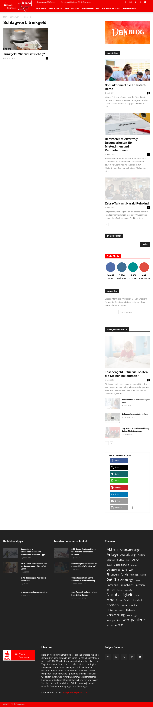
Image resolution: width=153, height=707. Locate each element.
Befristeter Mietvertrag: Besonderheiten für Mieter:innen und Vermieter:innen (121, 144)
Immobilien (129, 8)
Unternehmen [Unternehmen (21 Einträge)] (115, 610)
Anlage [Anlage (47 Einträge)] (112, 554)
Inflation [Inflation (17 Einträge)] (140, 585)
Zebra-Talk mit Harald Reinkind (127, 203)
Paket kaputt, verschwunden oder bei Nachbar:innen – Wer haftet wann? (34, 566)
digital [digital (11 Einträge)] (109, 565)
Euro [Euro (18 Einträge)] (124, 569)
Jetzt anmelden (127, 312)
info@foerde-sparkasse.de (75, 692)
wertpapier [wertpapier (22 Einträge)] (114, 620)
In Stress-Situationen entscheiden (34, 592)
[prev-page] (107, 224)
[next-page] (111, 224)
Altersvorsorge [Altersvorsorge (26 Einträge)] (130, 549)
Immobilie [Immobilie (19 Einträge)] (112, 584)
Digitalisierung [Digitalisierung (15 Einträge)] (121, 564)
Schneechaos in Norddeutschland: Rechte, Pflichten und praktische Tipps (33, 552)
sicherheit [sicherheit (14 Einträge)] (137, 600)
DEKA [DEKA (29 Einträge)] (135, 559)
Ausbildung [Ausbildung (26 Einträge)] (128, 554)
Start (5, 17)
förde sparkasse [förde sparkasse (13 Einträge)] (138, 574)
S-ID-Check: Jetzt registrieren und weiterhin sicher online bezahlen (83, 552)
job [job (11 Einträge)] (108, 590)
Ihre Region (55, 8)
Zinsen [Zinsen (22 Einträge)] (119, 624)
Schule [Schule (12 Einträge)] (127, 600)
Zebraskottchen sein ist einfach (135, 414)
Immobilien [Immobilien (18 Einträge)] (126, 584)
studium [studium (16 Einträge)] (133, 605)
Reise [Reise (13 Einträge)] (137, 595)
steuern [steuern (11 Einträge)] (124, 605)
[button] (119, 460)
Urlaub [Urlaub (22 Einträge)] (130, 610)
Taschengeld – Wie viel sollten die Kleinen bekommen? (126, 374)
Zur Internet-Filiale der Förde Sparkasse (76, 2)
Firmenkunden (90, 8)
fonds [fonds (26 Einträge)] (124, 574)
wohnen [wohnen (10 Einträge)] (110, 625)
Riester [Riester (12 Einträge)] (119, 600)
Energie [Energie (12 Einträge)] (134, 565)
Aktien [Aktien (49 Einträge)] (112, 549)
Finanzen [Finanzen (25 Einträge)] (113, 574)
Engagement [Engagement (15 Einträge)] (113, 569)
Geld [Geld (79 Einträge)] (111, 579)
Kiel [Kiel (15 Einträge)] (113, 589)
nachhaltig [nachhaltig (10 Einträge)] (128, 590)
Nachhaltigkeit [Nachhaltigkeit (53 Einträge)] (119, 594)
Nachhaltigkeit (111, 8)
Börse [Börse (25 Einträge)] (120, 559)
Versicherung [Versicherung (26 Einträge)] (116, 614)
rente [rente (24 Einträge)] (110, 599)
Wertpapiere (72, 8)
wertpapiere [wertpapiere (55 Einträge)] (134, 619)
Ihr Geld (41, 8)
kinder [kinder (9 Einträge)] (119, 590)
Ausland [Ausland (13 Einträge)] (142, 554)
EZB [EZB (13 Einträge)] (131, 569)
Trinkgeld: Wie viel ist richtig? (24, 54)
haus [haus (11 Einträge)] (138, 580)
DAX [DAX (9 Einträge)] (128, 560)
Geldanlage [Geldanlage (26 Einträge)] (125, 579)
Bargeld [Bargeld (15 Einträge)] (111, 559)
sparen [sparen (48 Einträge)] (113, 604)
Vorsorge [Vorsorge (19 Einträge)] (132, 615)
